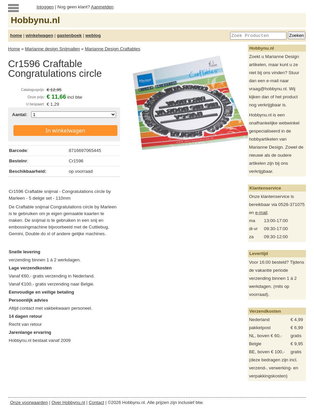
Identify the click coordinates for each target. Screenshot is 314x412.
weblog (93, 35)
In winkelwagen (65, 130)
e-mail (261, 212)
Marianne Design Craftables (112, 48)
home (16, 35)
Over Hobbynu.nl (68, 402)
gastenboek (69, 35)
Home (14, 48)
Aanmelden (102, 6)
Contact (96, 402)
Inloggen (45, 6)
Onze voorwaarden (29, 402)
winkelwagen (39, 35)
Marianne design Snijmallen (52, 48)
